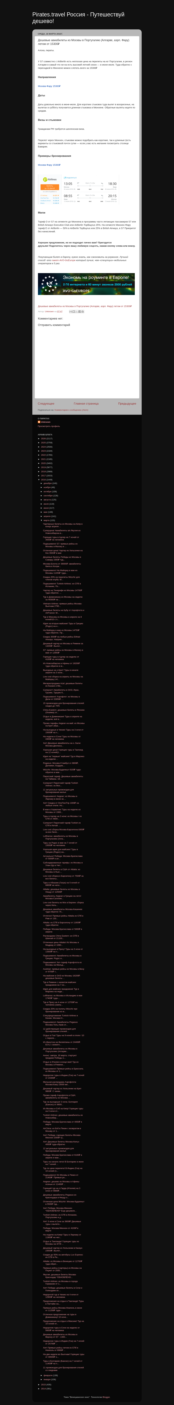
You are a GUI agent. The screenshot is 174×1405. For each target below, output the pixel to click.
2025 (43, 442)
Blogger (106, 1397)
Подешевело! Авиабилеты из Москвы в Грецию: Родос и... (62, 956)
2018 (43, 471)
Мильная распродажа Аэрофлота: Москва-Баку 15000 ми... (60, 1083)
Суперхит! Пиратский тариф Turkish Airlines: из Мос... (60, 784)
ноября (47, 487)
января (47, 1379)
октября (48, 491)
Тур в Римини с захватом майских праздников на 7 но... (59, 983)
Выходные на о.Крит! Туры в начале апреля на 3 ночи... (60, 671)
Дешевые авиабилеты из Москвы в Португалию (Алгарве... (60, 1049)
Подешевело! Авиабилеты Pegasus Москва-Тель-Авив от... (60, 1023)
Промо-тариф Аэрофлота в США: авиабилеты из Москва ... (59, 1096)
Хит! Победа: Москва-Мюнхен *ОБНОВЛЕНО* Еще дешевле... (60, 1209)
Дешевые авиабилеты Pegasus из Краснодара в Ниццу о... (59, 1196)
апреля (47, 516)
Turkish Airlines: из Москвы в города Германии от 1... (60, 1282)
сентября (48, 495)
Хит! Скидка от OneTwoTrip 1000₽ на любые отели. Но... (61, 804)
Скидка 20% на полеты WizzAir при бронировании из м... (60, 1010)
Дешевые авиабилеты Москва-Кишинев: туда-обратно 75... (63, 910)
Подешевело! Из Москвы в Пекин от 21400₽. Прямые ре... (60, 1176)
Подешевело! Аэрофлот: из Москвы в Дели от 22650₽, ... (61, 697)
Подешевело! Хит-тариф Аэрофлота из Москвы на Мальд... (62, 963)
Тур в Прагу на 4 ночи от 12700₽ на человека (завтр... (60, 1003)
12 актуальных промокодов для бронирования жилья (58, 1149)
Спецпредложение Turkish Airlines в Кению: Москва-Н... (60, 1016)
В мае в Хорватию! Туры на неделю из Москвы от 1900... (62, 810)
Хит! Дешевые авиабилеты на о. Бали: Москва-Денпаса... (62, 744)
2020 (43, 463)
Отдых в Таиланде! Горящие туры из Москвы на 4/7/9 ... (61, 1242)
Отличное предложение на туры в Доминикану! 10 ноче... (59, 1315)
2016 (43, 479)
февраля (48, 1375)
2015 (43, 1384)
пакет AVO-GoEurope (63, 260)
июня (46, 508)
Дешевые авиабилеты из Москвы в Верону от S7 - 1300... (60, 1335)
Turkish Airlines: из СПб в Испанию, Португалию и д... (60, 1216)
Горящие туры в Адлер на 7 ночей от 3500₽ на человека (61, 538)
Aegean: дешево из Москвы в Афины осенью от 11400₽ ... (61, 1182)
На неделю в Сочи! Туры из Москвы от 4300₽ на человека (62, 737)
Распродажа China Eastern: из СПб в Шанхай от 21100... (61, 937)
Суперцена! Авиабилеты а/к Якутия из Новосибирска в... (61, 531)
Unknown (45, 422)
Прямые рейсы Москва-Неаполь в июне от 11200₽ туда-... (62, 1309)
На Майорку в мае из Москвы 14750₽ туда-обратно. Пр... (61, 631)
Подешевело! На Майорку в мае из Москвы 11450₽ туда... (60, 571)
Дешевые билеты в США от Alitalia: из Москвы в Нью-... (61, 870)
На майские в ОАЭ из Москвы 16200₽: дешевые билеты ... (61, 976)
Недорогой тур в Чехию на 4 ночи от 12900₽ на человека (61, 1295)
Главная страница (86, 403)
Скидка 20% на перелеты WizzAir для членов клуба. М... (61, 578)
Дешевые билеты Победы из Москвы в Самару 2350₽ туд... (62, 558)
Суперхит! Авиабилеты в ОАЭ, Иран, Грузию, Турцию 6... (61, 691)
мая (46, 512)
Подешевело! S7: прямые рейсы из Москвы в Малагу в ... (60, 545)
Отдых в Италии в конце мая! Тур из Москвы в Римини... (61, 1063)
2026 (43, 438)
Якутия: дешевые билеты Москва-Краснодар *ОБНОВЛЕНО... (59, 1275)
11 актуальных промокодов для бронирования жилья (58, 790)
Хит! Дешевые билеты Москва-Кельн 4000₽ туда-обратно (61, 1143)
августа (47, 500)
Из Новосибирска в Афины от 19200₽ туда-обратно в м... (61, 664)
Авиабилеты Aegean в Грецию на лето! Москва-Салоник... (62, 897)
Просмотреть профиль (49, 426)
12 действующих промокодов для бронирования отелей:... (59, 1030)
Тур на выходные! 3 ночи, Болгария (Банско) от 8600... (60, 1103)
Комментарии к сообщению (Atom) (71, 410)
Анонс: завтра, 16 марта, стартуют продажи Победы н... (60, 1056)
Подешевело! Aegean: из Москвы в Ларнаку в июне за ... (60, 797)
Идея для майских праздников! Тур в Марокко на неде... (61, 990)
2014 (43, 1388)
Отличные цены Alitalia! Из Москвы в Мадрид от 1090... (61, 943)
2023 (43, 451)
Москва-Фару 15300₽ (49, 86)
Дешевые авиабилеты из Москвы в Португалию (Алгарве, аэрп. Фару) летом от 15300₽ (85, 306)
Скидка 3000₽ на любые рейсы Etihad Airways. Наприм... (61, 638)
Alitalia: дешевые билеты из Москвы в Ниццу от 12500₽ (61, 890)
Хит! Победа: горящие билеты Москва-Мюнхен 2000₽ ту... (62, 1136)
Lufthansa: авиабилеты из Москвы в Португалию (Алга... (60, 837)
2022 (43, 455)
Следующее (46, 403)
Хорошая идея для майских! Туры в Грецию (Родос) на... (60, 850)
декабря (48, 483)
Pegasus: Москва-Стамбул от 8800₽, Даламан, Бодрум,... (61, 764)
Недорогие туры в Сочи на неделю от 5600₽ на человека (61, 1329)
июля (46, 504)
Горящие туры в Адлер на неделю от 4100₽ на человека (61, 658)
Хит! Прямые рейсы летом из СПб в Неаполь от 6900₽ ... (60, 1349)
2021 (43, 459)
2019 (43, 467)
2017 (43, 475)
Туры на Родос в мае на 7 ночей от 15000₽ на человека (60, 844)
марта (47, 520)
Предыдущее (127, 403)
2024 (43, 447)
